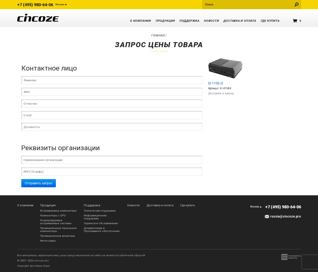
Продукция (165, 20)
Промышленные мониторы (57, 235)
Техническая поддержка (100, 210)
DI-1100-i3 (215, 83)
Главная (158, 35)
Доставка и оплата (239, 20)
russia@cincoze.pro (285, 216)
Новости (211, 20)
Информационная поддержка (95, 217)
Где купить (270, 20)
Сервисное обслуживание (101, 223)
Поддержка (189, 20)
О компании (140, 20)
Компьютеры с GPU (53, 215)
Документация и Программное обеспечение (102, 230)
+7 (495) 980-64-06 (35, 4)
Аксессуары (48, 240)
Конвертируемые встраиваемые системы (55, 222)
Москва (59, 4)
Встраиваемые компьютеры (58, 210)
